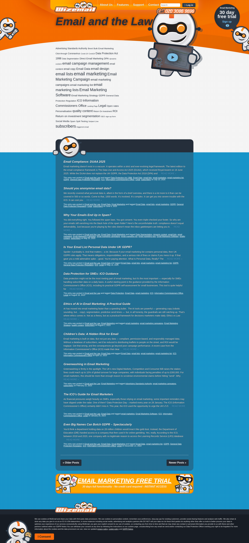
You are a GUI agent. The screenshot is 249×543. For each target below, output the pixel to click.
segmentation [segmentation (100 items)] (91, 116)
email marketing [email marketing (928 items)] (90, 73)
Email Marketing (118, 204)
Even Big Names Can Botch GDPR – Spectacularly (98, 424)
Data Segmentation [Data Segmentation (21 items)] (70, 59)
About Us (106, 4)
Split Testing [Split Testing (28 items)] (82, 121)
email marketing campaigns (108, 236)
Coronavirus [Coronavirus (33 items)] (74, 53)
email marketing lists (147, 236)
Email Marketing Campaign (84, 236)
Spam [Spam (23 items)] (72, 121)
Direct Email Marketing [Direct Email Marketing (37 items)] (91, 58)
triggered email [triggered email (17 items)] (83, 127)
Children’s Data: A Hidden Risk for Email (91, 334)
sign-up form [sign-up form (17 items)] (111, 116)
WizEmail (75, 6)
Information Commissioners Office (120, 180)
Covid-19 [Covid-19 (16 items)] (84, 54)
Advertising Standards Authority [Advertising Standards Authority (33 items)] (71, 48)
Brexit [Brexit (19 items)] (90, 48)
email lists (147, 178)
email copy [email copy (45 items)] (70, 69)
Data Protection (117, 293)
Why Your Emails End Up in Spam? (87, 215)
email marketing (159, 178)
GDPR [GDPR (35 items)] (102, 95)
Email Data (137, 178)
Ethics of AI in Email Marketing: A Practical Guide (97, 303)
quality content (77, 325)
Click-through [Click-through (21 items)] (61, 54)
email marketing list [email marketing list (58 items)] (81, 84)
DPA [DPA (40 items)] (106, 58)
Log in (189, 5)
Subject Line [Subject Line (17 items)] (93, 121)
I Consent (44, 536)
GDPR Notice (128, 529)
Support (138, 4)
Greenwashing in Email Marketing (86, 364)
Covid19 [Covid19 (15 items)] (92, 54)
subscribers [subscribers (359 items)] (66, 126)
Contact (153, 4)
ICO (102, 180)
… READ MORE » (167, 173)
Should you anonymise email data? (87, 188)
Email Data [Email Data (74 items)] (83, 68)
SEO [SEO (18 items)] (103, 116)
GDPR (66, 180)
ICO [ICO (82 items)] (79, 100)
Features (123, 4)
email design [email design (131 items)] (100, 68)
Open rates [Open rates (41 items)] (113, 106)
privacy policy (102, 529)
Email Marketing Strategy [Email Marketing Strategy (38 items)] (84, 95)
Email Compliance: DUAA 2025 (84, 161)
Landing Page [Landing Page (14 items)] (92, 106)
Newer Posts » (177, 462)
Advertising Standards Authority (138, 384)
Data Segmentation (144, 234)
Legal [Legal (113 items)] (102, 105)
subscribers (146, 180)
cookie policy (114, 529)
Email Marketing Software (168, 236)
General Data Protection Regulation (85, 180)
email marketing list (175, 178)
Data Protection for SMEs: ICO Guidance (91, 273)
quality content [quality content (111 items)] (83, 111)
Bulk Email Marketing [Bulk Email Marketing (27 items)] (104, 48)
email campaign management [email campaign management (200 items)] (85, 63)
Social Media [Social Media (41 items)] (62, 121)
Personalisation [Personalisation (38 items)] (64, 111)
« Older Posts (71, 462)
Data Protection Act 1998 (121, 178)
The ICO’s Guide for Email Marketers (88, 394)
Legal (137, 180)
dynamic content (160, 234)
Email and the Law (92, 178)
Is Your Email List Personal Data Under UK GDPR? (98, 247)
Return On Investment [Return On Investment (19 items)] (102, 111)
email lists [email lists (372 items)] (64, 74)
